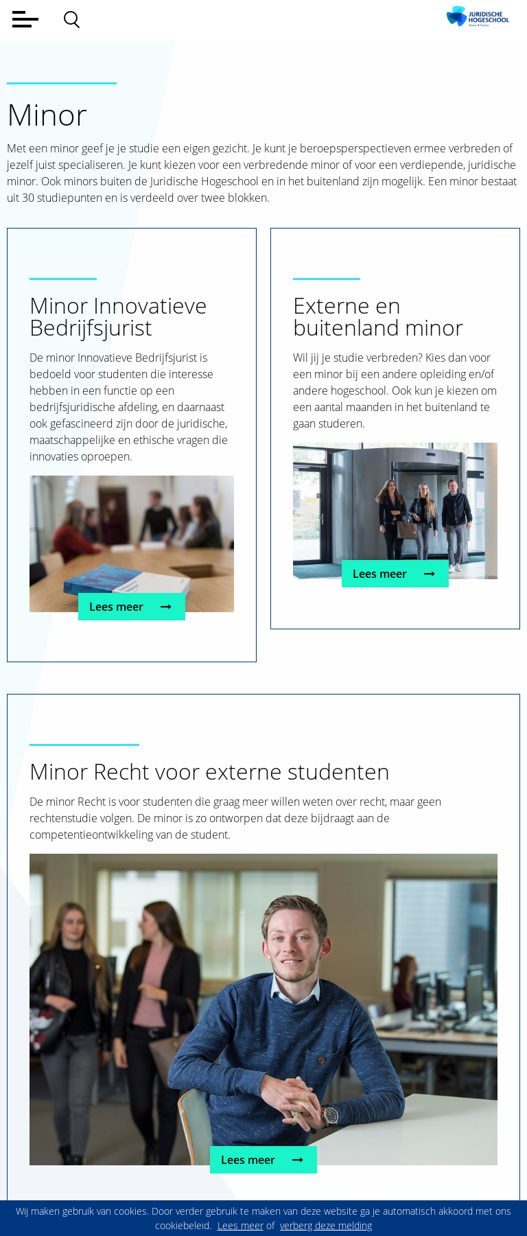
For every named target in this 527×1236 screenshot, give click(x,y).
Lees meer (132, 606)
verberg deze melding (326, 1225)
